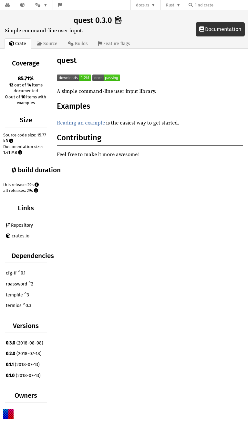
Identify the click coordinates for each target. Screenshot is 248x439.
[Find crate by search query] (221, 5)
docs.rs (142, 5)
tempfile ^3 (17, 295)
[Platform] (41, 5)
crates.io (17, 236)
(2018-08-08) (24, 343)
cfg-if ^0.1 (16, 273)
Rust (170, 5)
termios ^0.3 (18, 305)
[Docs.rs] (7, 5)
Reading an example (81, 122)
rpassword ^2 (19, 284)
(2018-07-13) (23, 364)
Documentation (220, 29)
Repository (19, 225)
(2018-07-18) (24, 353)
